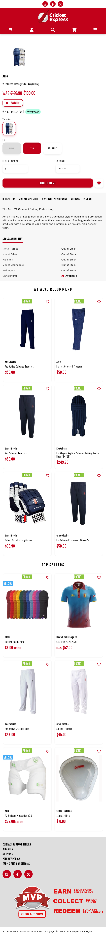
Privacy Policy (11, 859)
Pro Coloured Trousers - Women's (72, 540)
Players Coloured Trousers (69, 366)
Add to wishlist (98, 183)
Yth (32, 148)
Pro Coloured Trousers (16, 453)
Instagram (8, 876)
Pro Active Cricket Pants (17, 728)
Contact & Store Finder (17, 844)
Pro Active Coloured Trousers (19, 366)
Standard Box (63, 815)
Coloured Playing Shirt (67, 641)
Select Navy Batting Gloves (18, 540)
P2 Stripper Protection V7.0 (18, 815)
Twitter (29, 876)
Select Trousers (64, 728)
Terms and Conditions (16, 864)
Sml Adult (52, 148)
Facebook (18, 876)
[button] (10, 29)
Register (8, 849)
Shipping (8, 854)
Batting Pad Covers (14, 641)
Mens (11, 148)
